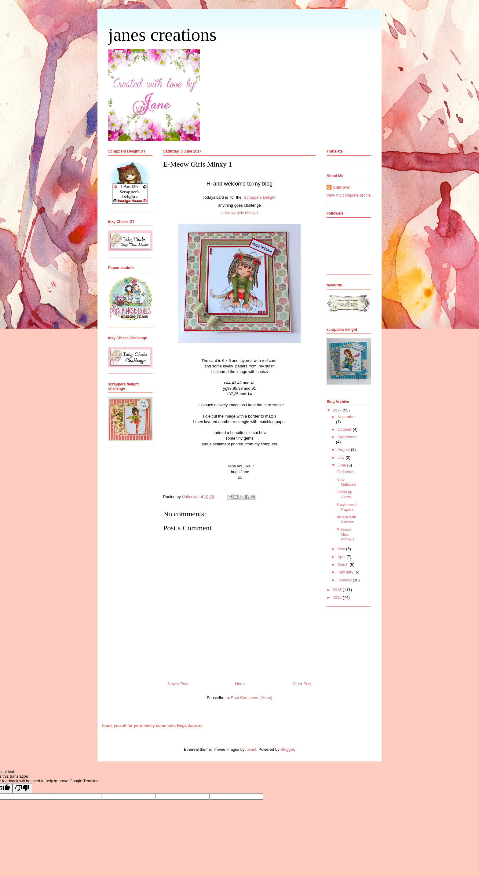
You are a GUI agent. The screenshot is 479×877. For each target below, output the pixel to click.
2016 (338, 590)
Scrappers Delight (260, 197)
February (346, 572)
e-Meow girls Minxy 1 (240, 213)
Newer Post (178, 683)
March (344, 564)
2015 (338, 597)
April (342, 557)
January (345, 580)
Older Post (302, 683)
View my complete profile (349, 195)
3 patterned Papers (346, 507)
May (342, 549)
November (347, 417)
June (342, 465)
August (344, 449)
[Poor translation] (22, 788)
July (342, 457)
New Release (346, 482)
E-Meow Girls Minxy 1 (345, 534)
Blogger (287, 749)
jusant (251, 749)
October (345, 429)
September (347, 437)
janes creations (162, 34)
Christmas (345, 472)
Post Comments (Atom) (251, 697)
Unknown (342, 187)
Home (240, 683)
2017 (338, 410)
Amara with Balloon (346, 519)
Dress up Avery (344, 494)
